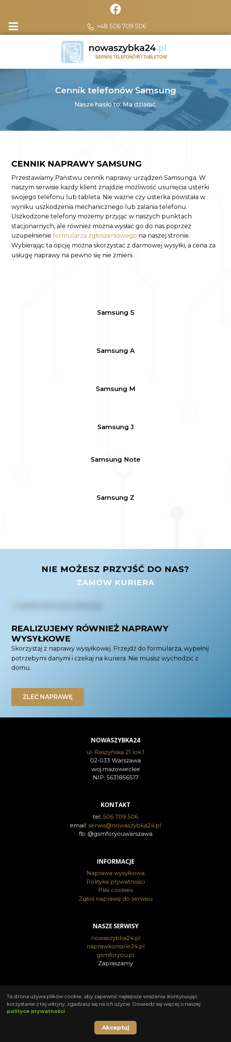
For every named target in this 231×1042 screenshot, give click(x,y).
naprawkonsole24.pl (115, 946)
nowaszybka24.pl (115, 938)
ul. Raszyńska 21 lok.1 (115, 752)
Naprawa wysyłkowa (115, 873)
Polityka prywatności (115, 881)
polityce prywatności (36, 1011)
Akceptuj (115, 1027)
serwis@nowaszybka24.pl (124, 825)
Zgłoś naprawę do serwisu (115, 898)
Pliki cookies (115, 890)
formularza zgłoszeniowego (95, 235)
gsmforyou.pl (115, 955)
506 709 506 (120, 816)
